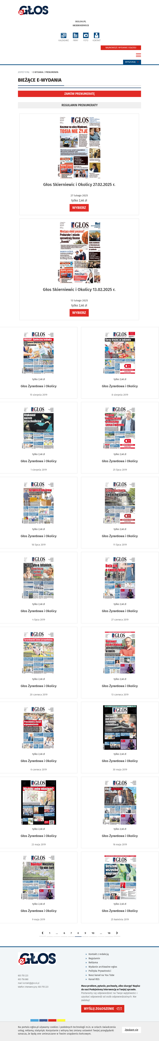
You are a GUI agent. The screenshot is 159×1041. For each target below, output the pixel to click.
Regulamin (94, 958)
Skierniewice (81, 25)
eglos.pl (80, 21)
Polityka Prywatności (100, 970)
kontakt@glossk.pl (31, 983)
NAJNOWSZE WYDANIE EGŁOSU (120, 47)
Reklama (93, 962)
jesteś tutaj (23, 72)
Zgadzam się (133, 1029)
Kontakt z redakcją (99, 954)
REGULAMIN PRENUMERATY (80, 105)
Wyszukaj (132, 62)
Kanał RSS (94, 979)
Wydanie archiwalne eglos (103, 966)
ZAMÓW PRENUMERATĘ (79, 94)
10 (93, 933)
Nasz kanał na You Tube (101, 975)
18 (109, 933)
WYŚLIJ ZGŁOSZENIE (99, 1008)
